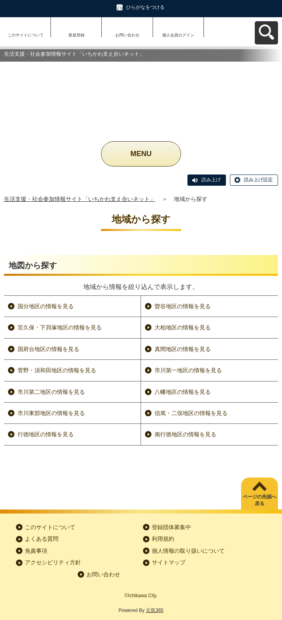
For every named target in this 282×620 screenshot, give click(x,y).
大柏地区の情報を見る (183, 327)
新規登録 (76, 35)
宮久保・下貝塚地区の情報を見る (60, 327)
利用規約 (163, 539)
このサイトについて (26, 35)
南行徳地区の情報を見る (185, 434)
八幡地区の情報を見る (183, 392)
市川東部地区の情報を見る (51, 413)
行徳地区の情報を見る (46, 434)
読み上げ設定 (258, 180)
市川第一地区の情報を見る (188, 370)
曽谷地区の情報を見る (183, 306)
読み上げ (211, 180)
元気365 (154, 610)
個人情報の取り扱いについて (188, 551)
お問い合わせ (127, 35)
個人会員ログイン (178, 35)
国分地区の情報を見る (46, 306)
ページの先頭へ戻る (259, 500)
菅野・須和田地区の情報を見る (57, 370)
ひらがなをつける (145, 7)
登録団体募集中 (171, 527)
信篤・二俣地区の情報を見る (191, 413)
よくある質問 (41, 539)
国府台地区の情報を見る (48, 349)
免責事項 (36, 551)
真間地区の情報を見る (183, 349)
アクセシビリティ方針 (53, 562)
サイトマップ (168, 562)
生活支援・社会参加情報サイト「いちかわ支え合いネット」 (79, 199)
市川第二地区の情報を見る (51, 392)
